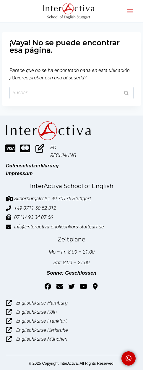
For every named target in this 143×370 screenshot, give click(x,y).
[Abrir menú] (130, 11)
